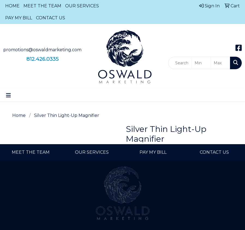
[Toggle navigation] (8, 95)
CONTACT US (50, 17)
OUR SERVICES (82, 5)
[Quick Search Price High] (220, 63)
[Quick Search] (180, 63)
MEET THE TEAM (42, 5)
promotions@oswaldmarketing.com (42, 49)
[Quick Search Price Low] (201, 63)
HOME (12, 5)
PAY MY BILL (18, 17)
